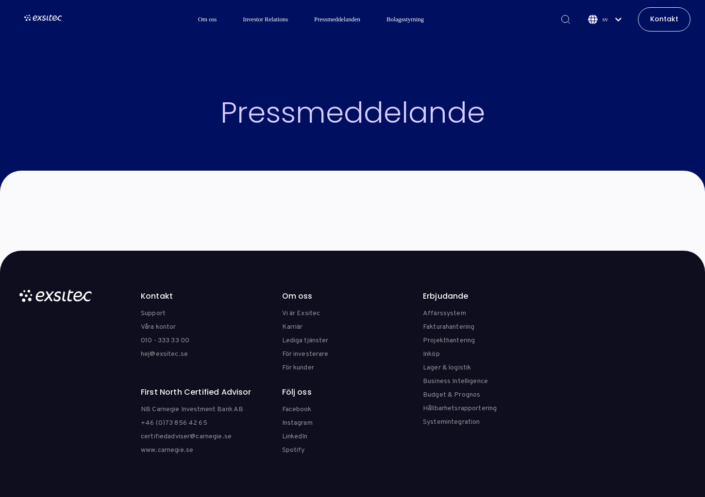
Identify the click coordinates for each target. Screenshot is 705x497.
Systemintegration (451, 422)
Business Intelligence (455, 381)
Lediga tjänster (305, 341)
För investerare (305, 354)
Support (153, 313)
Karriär (292, 327)
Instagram (297, 423)
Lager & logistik (447, 368)
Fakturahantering (448, 327)
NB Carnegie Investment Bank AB (192, 409)
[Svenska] (604, 19)
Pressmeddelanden (337, 19)
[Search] (565, 19)
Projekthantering (449, 341)
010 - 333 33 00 (165, 341)
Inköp (431, 354)
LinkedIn (295, 437)
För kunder (298, 368)
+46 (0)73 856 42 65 (174, 423)
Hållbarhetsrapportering (460, 408)
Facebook (297, 409)
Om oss (207, 19)
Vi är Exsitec (301, 313)
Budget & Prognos (451, 395)
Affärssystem (444, 313)
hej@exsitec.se (164, 354)
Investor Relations (265, 19)
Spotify (293, 450)
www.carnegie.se (167, 450)
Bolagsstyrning (405, 19)
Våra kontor (158, 327)
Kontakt (664, 19)
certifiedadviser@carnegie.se (186, 437)
